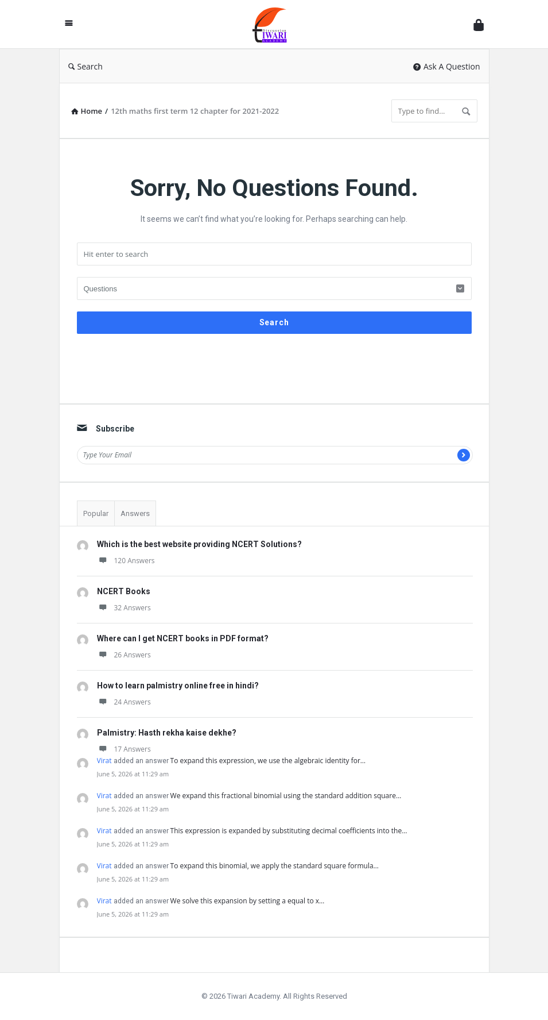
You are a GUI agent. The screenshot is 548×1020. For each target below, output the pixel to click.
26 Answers (124, 655)
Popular (95, 513)
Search (85, 66)
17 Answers (124, 749)
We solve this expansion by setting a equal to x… (247, 901)
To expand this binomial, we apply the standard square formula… (274, 866)
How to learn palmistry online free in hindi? (178, 685)
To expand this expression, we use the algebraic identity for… (268, 760)
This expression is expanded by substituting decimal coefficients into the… (288, 831)
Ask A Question (446, 66)
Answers (135, 513)
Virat (104, 760)
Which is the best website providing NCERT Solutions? (199, 544)
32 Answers (124, 608)
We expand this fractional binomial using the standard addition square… (286, 795)
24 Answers (124, 702)
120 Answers (126, 560)
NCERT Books (123, 591)
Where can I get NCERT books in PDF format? (183, 638)
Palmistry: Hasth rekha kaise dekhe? (166, 732)
